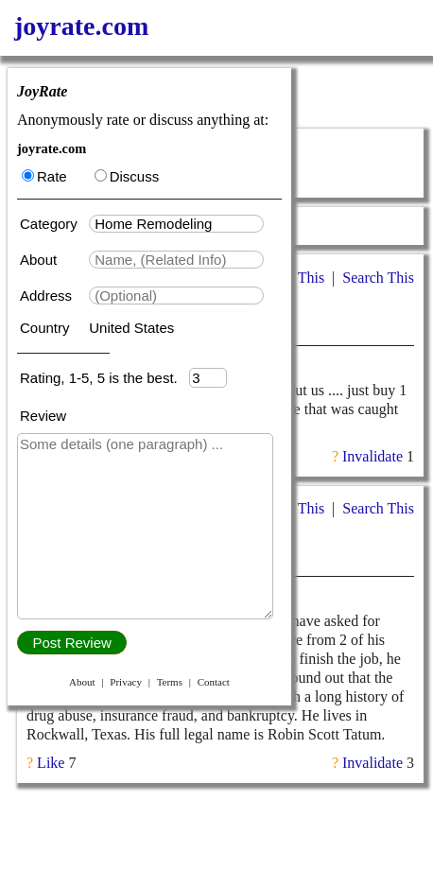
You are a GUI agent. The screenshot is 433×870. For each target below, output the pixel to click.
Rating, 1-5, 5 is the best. (104, 378)
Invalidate (372, 456)
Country (47, 328)
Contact (214, 681)
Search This (378, 278)
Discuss (127, 176)
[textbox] (176, 224)
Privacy (126, 681)
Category (52, 224)
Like (50, 763)
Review (43, 416)
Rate (44, 176)
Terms (169, 681)
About (40, 260)
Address (48, 295)
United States (131, 328)
